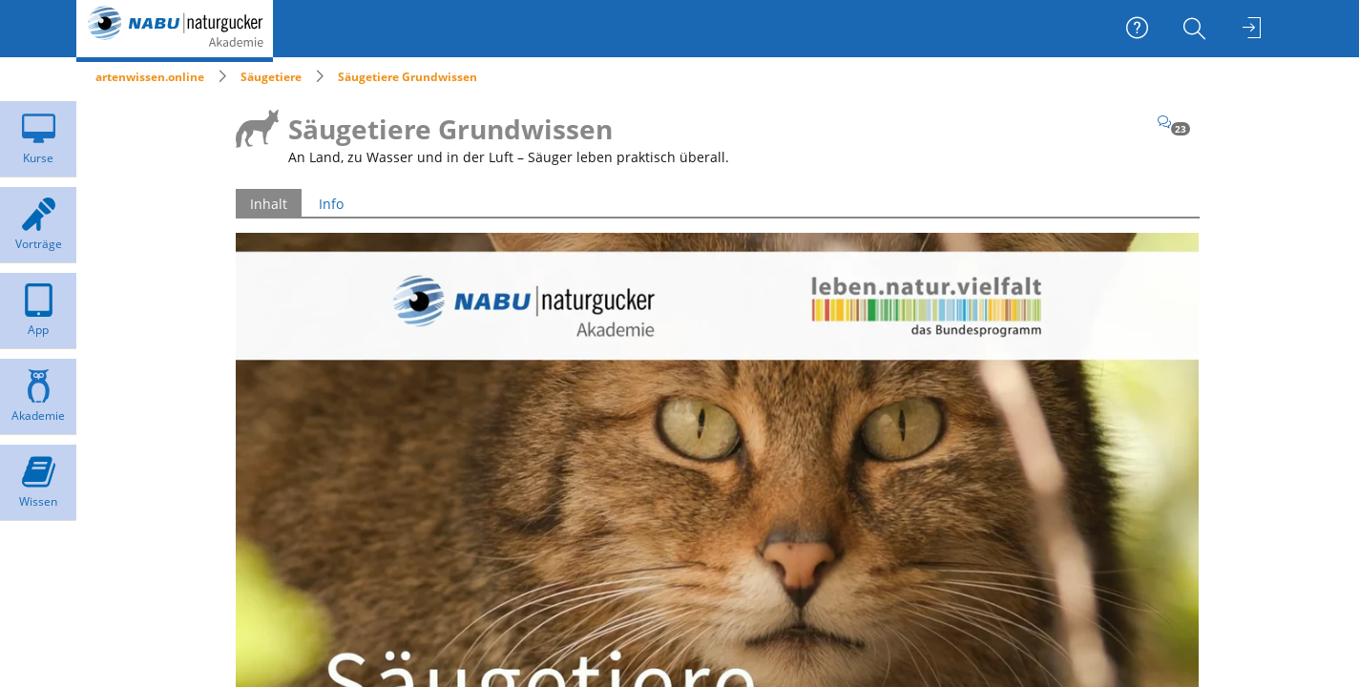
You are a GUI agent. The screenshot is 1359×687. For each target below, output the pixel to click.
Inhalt (268, 204)
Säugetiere (271, 77)
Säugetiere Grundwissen (407, 77)
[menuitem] (1196, 28)
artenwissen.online (149, 77)
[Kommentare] (1174, 122)
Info (331, 204)
